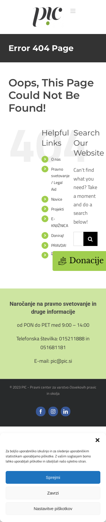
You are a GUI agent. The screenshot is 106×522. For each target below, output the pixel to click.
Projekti (57, 209)
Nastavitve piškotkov (53, 508)
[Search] (90, 239)
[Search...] (78, 239)
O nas (56, 159)
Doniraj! (57, 235)
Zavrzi (53, 493)
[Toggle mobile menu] (73, 11)
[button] (97, 440)
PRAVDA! (58, 245)
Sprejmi (53, 477)
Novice (56, 199)
